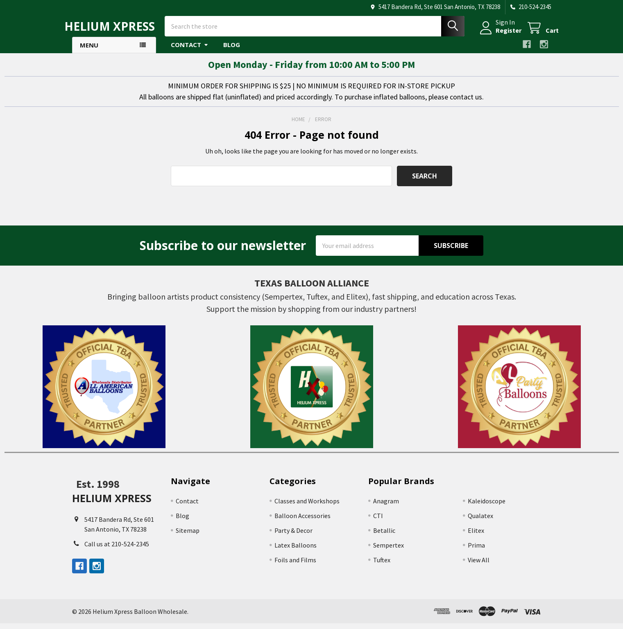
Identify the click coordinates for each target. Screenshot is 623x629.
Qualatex (480, 521)
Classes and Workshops (307, 507)
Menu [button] (89, 51)
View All (478, 565)
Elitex (476, 536)
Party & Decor (293, 536)
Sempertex (388, 551)
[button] (104, 392)
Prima (476, 551)
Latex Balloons (295, 551)
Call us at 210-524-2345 (116, 550)
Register (501, 34)
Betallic (384, 536)
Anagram (386, 507)
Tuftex (381, 565)
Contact (189, 50)
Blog (231, 50)
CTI (378, 521)
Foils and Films (295, 565)
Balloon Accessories (302, 521)
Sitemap (187, 536)
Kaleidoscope (486, 507)
